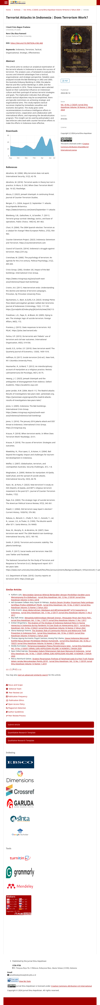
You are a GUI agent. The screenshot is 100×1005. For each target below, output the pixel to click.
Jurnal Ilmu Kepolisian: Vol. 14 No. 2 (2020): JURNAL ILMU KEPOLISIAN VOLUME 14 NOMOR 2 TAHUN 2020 (51, 647)
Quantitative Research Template (21, 732)
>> (20, 669)
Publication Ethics (15, 700)
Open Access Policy (15, 704)
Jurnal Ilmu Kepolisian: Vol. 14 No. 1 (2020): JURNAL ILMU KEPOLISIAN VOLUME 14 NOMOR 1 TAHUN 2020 (51, 653)
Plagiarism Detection (16, 708)
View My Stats (25, 981)
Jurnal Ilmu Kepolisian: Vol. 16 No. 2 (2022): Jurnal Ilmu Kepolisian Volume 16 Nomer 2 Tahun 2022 (50, 642)
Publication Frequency (16, 696)
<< (7, 669)
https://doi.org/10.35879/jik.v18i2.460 (26, 43)
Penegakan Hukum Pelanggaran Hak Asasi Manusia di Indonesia (57, 651)
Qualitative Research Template (21, 740)
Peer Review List (14, 692)
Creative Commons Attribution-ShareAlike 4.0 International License (75, 146)
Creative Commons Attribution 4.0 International (71, 986)
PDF (66, 81)
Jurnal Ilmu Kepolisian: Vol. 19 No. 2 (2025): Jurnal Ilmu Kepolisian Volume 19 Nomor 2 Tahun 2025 (48, 634)
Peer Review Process (16, 715)
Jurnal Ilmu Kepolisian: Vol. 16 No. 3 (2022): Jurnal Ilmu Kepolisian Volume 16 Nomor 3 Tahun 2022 (50, 626)
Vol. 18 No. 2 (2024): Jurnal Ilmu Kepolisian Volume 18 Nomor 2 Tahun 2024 (52, 10)
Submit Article (14, 724)
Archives (17, 10)
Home (8, 10)
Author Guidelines (15, 712)
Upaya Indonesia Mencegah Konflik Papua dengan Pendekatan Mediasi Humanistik (50, 639)
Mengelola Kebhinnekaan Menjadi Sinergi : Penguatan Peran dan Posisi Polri (58, 617)
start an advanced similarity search (33, 675)
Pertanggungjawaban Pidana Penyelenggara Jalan (49, 646)
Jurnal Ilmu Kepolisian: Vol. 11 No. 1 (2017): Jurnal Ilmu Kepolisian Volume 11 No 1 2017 (48, 620)
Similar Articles (13, 589)
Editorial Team (13, 689)
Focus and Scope (14, 685)
